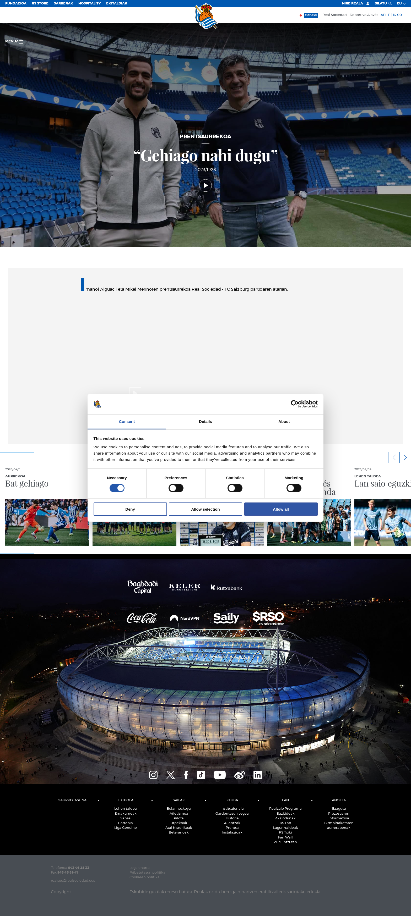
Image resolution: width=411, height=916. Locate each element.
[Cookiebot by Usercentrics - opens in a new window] (295, 404)
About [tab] (284, 421)
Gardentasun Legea (232, 813)
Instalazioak (232, 832)
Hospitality (89, 3)
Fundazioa (15, 3)
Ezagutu (339, 808)
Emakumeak (126, 813)
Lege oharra (139, 868)
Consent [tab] (127, 421)
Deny (130, 509)
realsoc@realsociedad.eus (73, 880)
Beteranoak (179, 832)
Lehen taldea (125, 808)
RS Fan (285, 823)
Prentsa (232, 828)
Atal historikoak (178, 828)
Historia (232, 818)
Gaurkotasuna (72, 800)
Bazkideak (286, 813)
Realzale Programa (285, 808)
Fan (285, 800)
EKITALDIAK (116, 3)
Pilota (179, 818)
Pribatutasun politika (147, 872)
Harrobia (125, 823)
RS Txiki (285, 832)
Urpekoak (178, 823)
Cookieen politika (144, 877)
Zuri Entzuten (285, 842)
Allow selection (205, 509)
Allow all (281, 509)
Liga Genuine (125, 828)
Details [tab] (205, 421)
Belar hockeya (179, 808)
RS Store (40, 3)
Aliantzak (232, 823)
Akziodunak (285, 818)
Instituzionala (232, 808)
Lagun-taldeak (285, 828)
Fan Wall (285, 837)
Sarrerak (63, 3)
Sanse (125, 818)
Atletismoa (179, 813)
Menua (14, 42)
